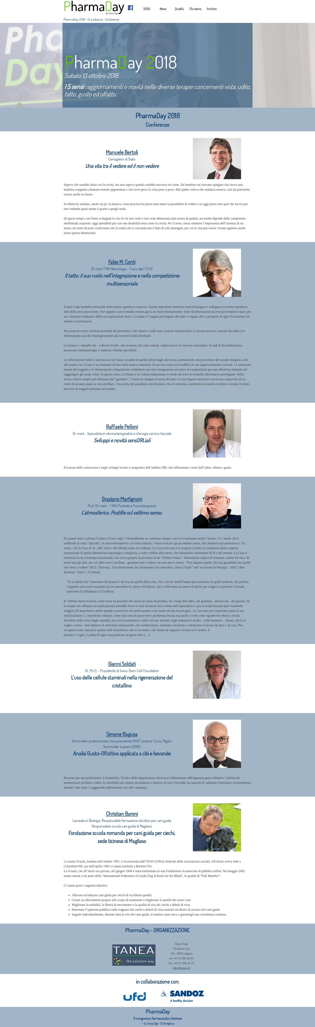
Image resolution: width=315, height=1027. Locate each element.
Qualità (179, 9)
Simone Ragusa (121, 734)
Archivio (212, 9)
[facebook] (130, 7)
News (163, 9)
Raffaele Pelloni (122, 426)
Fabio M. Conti (121, 262)
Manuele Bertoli (122, 152)
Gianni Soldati (122, 663)
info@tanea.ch (181, 968)
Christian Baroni (122, 813)
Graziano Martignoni (122, 499)
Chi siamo (195, 9)
